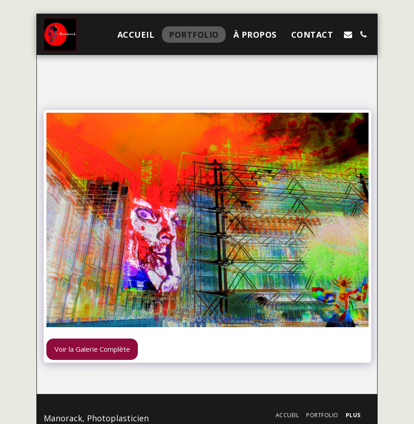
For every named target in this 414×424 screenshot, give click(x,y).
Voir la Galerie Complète (92, 349)
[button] (348, 34)
